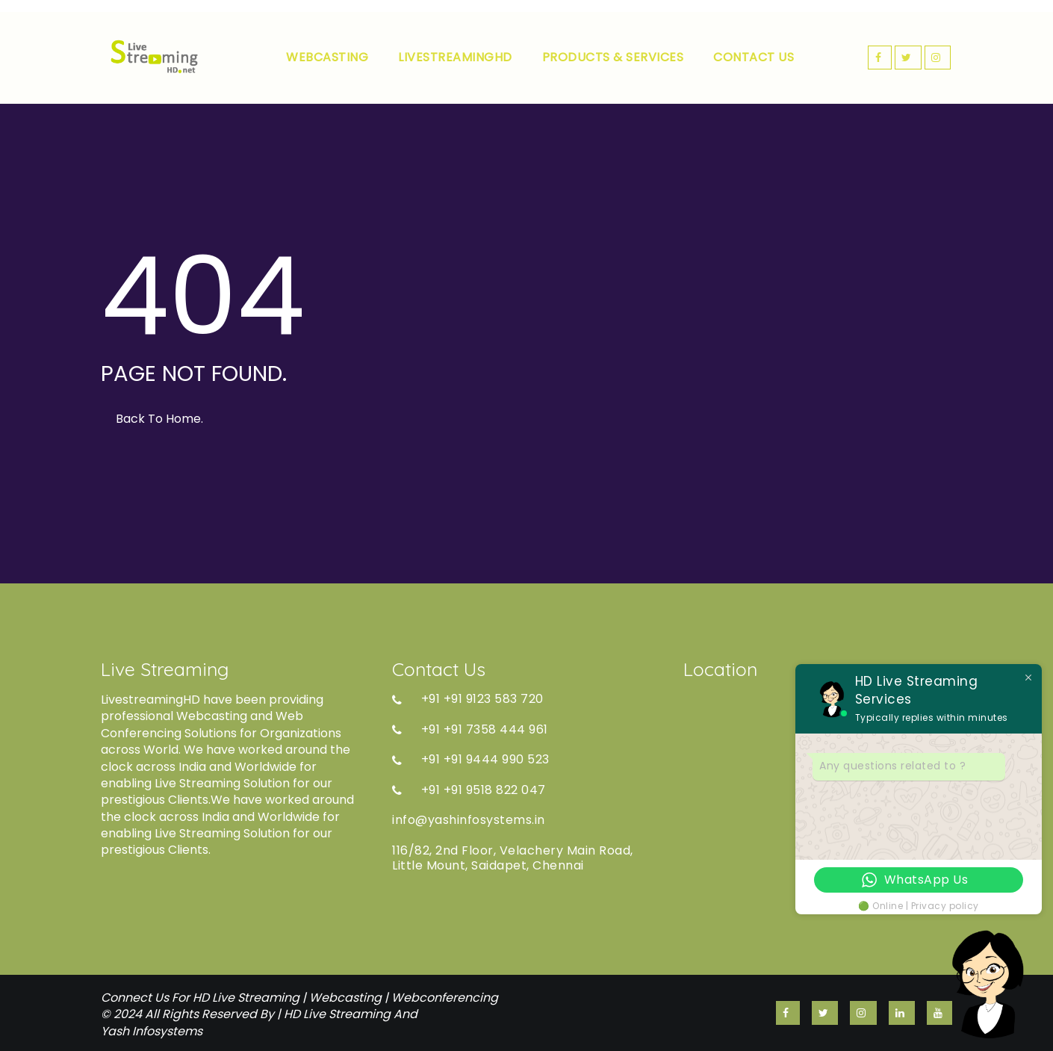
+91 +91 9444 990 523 (471, 759)
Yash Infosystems (151, 1031)
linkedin (902, 1013)
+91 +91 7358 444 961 (470, 729)
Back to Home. (159, 418)
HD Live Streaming (337, 1014)
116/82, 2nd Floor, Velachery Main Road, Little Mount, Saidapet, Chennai (512, 858)
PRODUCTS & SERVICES (613, 57)
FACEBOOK (880, 57)
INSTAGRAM (938, 57)
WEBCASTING (327, 57)
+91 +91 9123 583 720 (468, 699)
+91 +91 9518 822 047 (469, 790)
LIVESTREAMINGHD (455, 57)
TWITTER (908, 57)
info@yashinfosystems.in (468, 820)
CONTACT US (753, 57)
